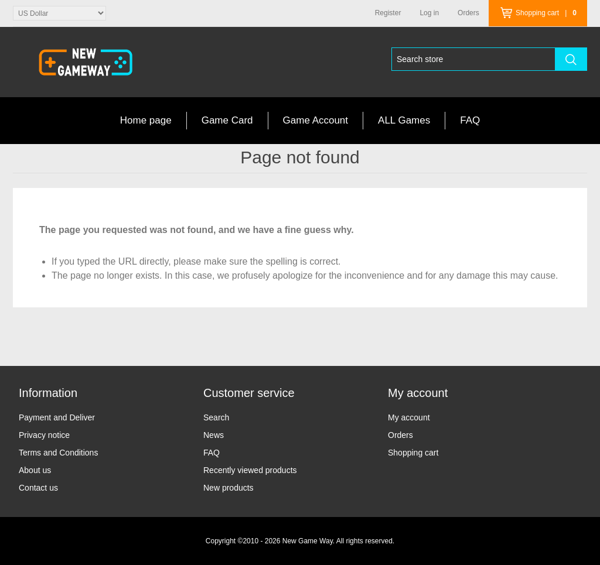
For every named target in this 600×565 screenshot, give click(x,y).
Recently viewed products (250, 470)
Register (388, 13)
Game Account (316, 120)
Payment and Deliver (57, 417)
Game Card (227, 120)
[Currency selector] (59, 13)
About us (35, 470)
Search (216, 417)
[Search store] (473, 59)
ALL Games (404, 120)
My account (409, 417)
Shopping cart (413, 452)
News (213, 435)
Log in (429, 13)
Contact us (38, 487)
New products (228, 487)
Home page (146, 120)
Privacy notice (44, 435)
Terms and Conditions (58, 452)
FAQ (470, 120)
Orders (400, 435)
